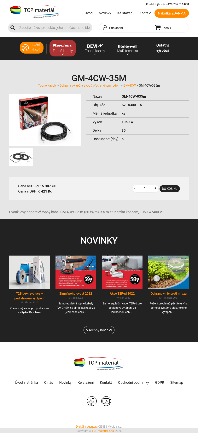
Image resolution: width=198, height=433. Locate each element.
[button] (126, 28)
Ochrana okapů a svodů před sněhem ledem (90, 85)
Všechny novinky (99, 330)
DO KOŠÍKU (169, 189)
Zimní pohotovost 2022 (76, 293)
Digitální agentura (87, 426)
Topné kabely (47, 85)
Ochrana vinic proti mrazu (169, 293)
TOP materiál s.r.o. (103, 431)
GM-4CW (129, 85)
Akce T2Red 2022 (122, 293)
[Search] (54, 27)
